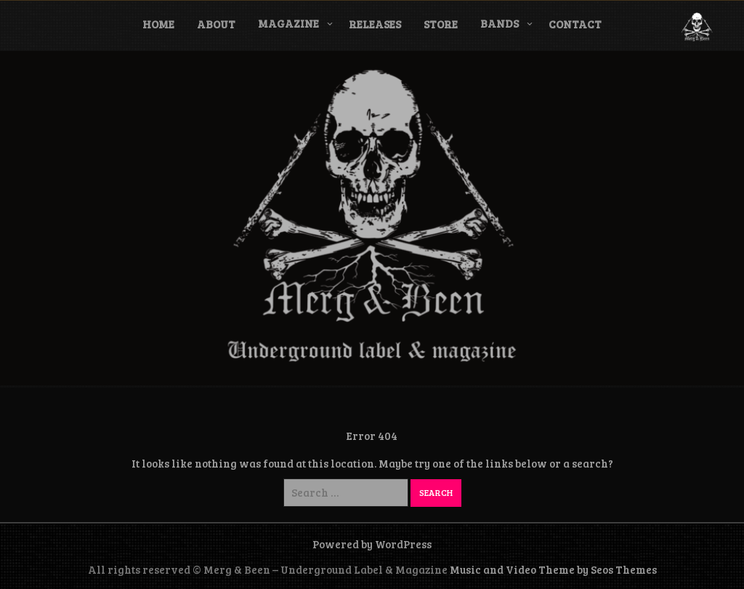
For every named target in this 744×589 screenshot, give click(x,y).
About (216, 24)
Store (441, 24)
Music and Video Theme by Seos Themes (553, 569)
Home (158, 24)
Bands (499, 23)
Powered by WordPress (372, 544)
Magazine (288, 23)
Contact (575, 24)
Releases (375, 24)
